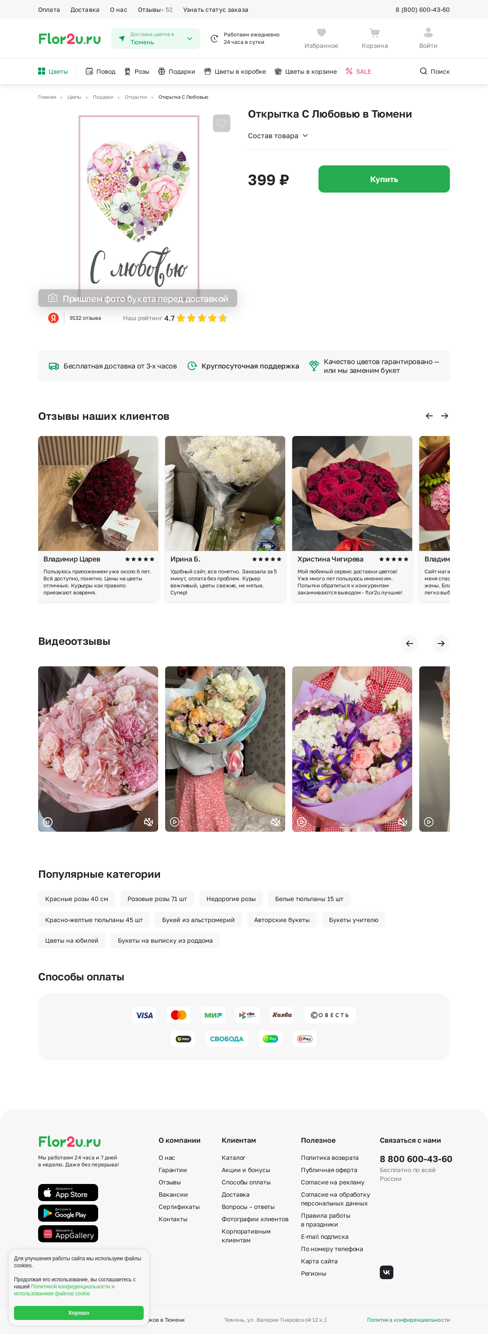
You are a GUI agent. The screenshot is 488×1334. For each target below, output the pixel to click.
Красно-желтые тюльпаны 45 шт (94, 919)
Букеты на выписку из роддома (165, 940)
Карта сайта (319, 1261)
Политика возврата (330, 1157)
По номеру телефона (332, 1248)
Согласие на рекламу (332, 1182)
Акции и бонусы (246, 1169)
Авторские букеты (282, 919)
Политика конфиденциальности (408, 1320)
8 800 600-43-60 (415, 1158)
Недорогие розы (231, 898)
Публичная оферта (329, 1169)
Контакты (173, 1219)
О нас (118, 9)
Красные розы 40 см (76, 898)
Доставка (85, 9)
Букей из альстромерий (198, 919)
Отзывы (155, 9)
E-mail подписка (325, 1236)
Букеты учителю (353, 919)
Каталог (233, 1157)
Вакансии (173, 1194)
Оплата (49, 9)
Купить (384, 179)
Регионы (313, 1273)
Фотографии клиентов (255, 1219)
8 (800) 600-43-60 (423, 9)
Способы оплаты (246, 1182)
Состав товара (278, 135)
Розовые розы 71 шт (157, 898)
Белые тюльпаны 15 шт (309, 898)
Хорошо (78, 1313)
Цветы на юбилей (72, 940)
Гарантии (173, 1169)
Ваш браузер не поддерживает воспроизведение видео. (98, 749)
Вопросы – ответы (248, 1206)
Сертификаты (179, 1206)
